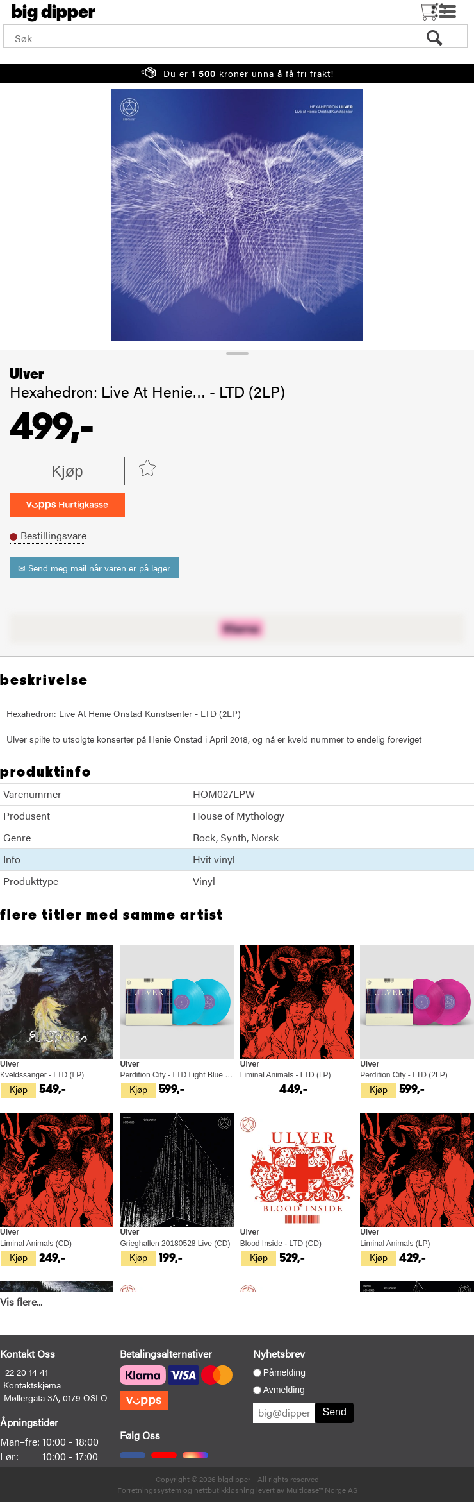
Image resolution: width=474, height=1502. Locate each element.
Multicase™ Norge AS (321, 1490)
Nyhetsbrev (279, 1353)
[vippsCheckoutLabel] (67, 505)
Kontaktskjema (32, 1384)
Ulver (27, 374)
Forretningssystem (149, 1490)
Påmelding (284, 1372)
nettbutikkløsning (224, 1490)
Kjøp (67, 471)
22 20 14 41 (26, 1371)
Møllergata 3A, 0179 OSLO (56, 1397)
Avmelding (284, 1390)
